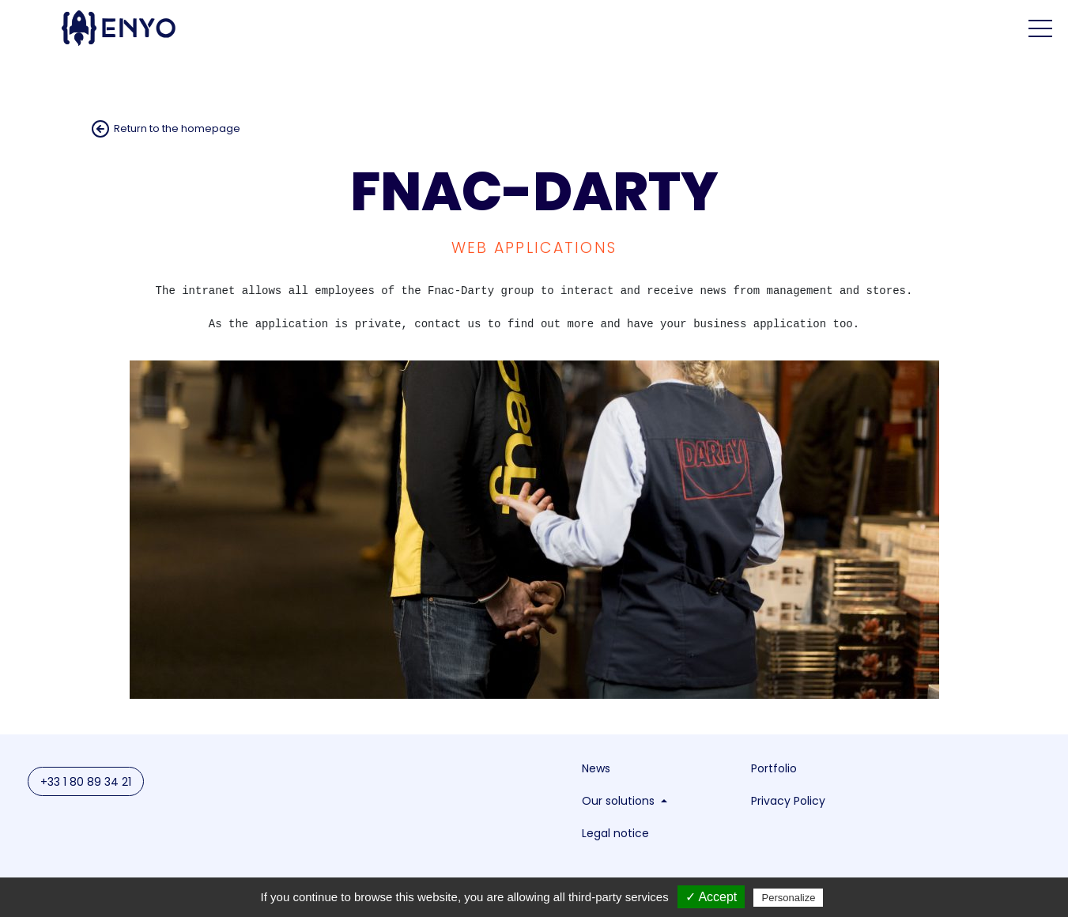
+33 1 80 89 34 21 (85, 783)
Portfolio (774, 769)
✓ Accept (711, 897)
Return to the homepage (177, 128)
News (596, 769)
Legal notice (615, 834)
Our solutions (620, 801)
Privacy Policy (788, 801)
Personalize (788, 898)
